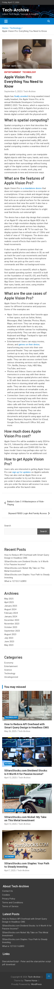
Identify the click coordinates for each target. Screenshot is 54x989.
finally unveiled (21, 96)
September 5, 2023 (13, 91)
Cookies (6, 895)
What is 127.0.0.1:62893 (15, 581)
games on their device (29, 344)
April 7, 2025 (10, 870)
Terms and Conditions (12, 902)
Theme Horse (30, 980)
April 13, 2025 (10, 777)
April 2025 (9, 602)
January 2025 (10, 606)
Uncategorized (11, 677)
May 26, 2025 (10, 731)
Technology (29, 72)
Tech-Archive (15, 9)
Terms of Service (10, 906)
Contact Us (7, 891)
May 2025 (8, 598)
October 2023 (10, 627)
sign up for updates (21, 472)
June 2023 (9, 641)
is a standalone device (31, 188)
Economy (8, 662)
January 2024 (10, 616)
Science (8, 670)
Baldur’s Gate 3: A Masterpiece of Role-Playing (25, 503)
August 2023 (10, 634)
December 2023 (11, 620)
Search (7, 525)
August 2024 (10, 609)
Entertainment (12, 72)
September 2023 (12, 631)
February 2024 (11, 613)
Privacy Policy (8, 898)
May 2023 (8, 645)
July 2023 (8, 638)
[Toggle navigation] (6, 21)
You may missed (15, 687)
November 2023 (11, 623)
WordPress (36, 984)
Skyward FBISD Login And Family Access (27, 513)
